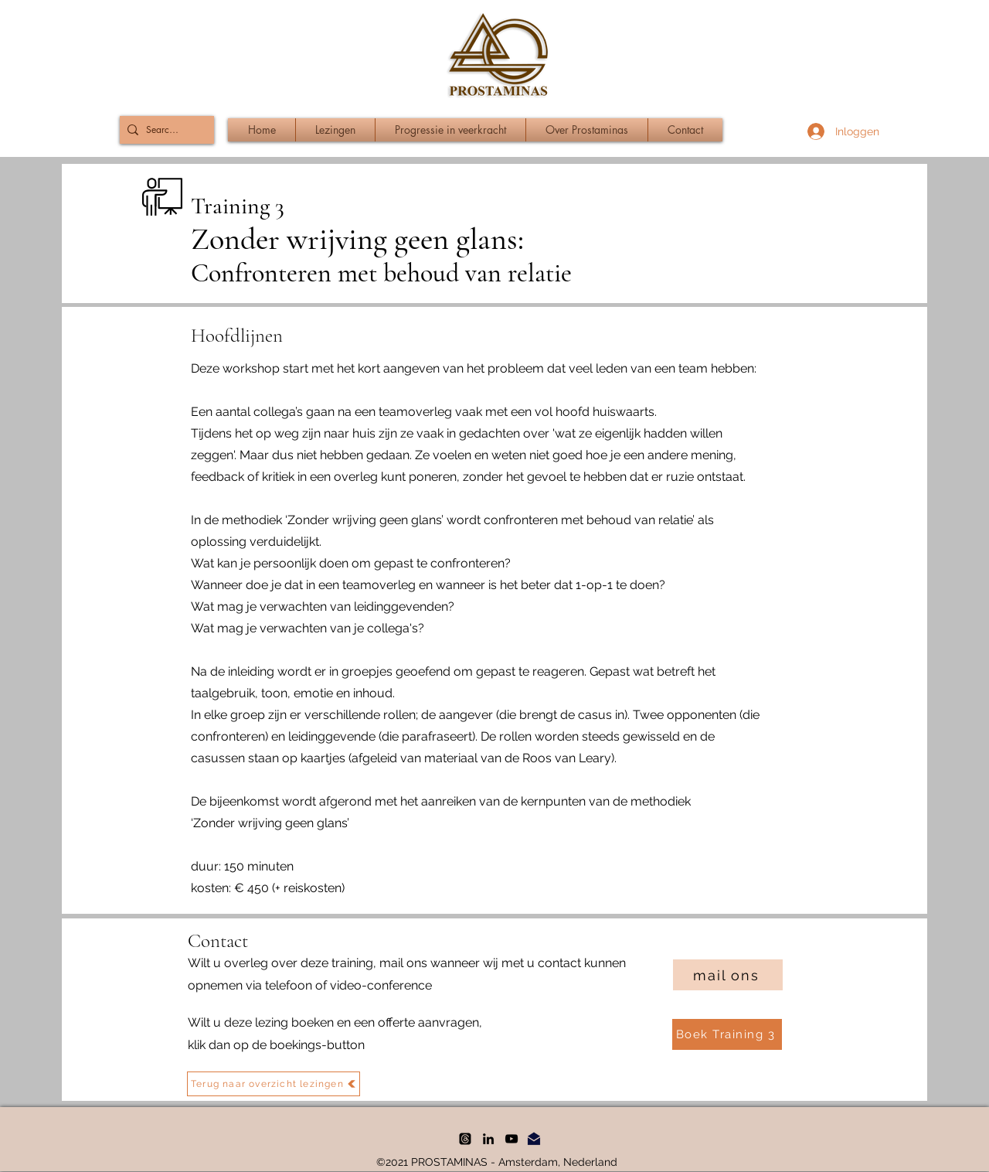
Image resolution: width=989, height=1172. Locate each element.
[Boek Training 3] (727, 1034)
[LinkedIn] (488, 1138)
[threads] (465, 1138)
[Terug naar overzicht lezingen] (273, 1083)
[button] (450, 129)
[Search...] (164, 130)
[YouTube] (511, 1138)
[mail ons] (728, 974)
